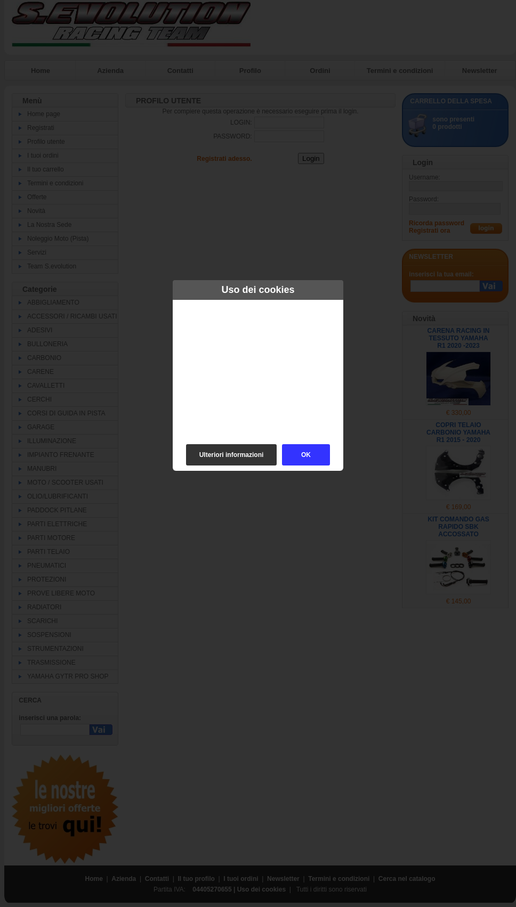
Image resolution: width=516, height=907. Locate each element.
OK (306, 455)
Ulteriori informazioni (231, 455)
